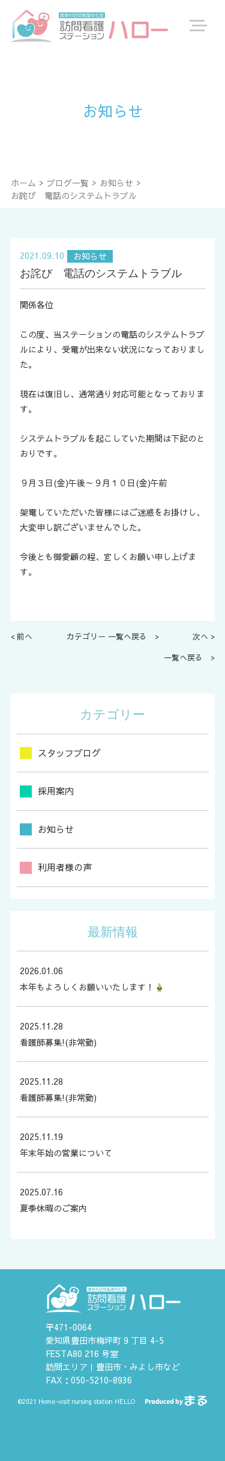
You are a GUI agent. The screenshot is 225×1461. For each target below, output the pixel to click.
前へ (24, 636)
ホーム (23, 183)
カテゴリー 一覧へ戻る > (113, 636)
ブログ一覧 (68, 183)
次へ (200, 636)
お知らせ (116, 183)
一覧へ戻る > (189, 657)
